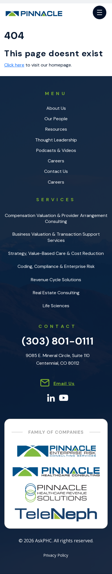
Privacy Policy (55, 555)
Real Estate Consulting (56, 293)
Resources (56, 129)
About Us (56, 108)
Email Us (64, 383)
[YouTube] (63, 397)
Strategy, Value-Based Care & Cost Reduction (56, 253)
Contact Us (56, 171)
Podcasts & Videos (56, 150)
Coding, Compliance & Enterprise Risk (56, 266)
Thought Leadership (56, 140)
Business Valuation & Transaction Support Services (56, 237)
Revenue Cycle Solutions (56, 280)
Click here (14, 65)
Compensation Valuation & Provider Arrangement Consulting (56, 218)
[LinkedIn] (51, 397)
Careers (56, 161)
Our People (56, 119)
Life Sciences (56, 306)
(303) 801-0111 (58, 341)
